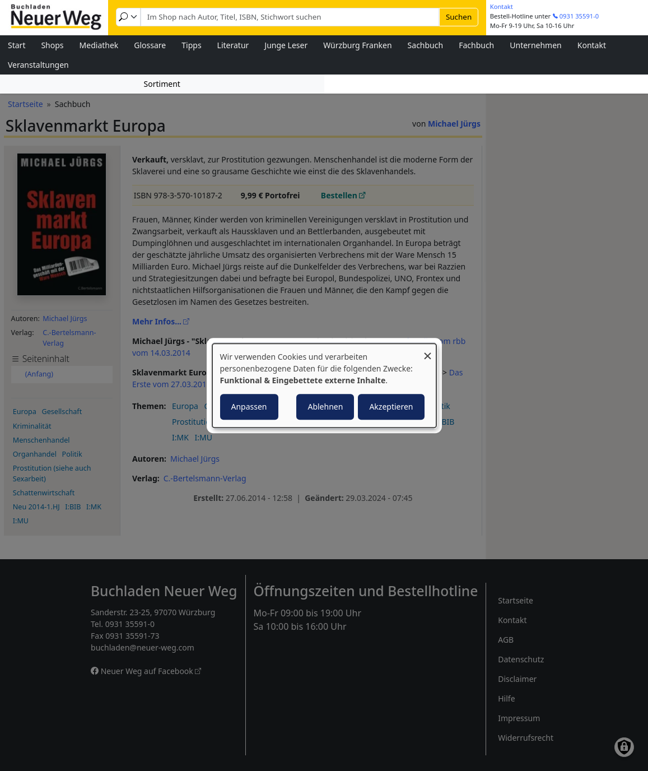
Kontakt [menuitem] (591, 45)
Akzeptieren (391, 406)
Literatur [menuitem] (233, 45)
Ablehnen (325, 406)
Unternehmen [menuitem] (535, 45)
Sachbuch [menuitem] (426, 45)
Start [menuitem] (16, 45)
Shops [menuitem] (52, 45)
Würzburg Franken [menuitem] (357, 45)
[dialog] (324, 385)
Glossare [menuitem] (150, 45)
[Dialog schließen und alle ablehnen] (427, 350)
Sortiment (162, 83)
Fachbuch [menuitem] (476, 45)
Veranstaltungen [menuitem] (38, 64)
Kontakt (501, 6)
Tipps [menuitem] (191, 45)
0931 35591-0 (579, 16)
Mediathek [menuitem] (99, 45)
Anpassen (249, 406)
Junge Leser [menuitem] (285, 45)
